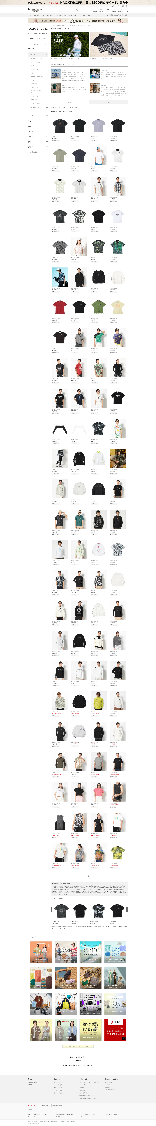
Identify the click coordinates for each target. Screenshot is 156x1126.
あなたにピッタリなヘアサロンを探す (37, 1114)
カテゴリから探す (58, 1087)
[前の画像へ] (51, 909)
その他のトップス (35, 103)
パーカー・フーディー (37, 76)
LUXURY (30, 1084)
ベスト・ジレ (34, 80)
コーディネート (108, 102)
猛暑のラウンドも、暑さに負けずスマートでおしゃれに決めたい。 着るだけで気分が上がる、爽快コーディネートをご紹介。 (74, 89)
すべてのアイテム (58, 1093)
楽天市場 (124, 6)
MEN (38, 38)
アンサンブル (34, 87)
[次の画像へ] (127, 909)
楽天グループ (115, 6)
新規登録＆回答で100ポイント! (101, 6)
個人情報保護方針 (38, 1121)
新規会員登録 (108, 1082)
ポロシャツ (34, 83)
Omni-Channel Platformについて (88, 1098)
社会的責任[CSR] (65, 1121)
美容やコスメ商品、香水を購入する (64, 1114)
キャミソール (34, 96)
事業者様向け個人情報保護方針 (52, 1121)
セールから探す (58, 1090)
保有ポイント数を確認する (112, 1114)
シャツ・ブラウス (35, 62)
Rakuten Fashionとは (85, 1085)
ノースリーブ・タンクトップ (38, 91)
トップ (52, 25)
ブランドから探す (58, 1082)
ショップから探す (58, 1085)
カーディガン (34, 69)
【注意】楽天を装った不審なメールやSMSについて (78, 1046)
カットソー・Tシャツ (36, 58)
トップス (32, 54)
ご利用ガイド (83, 1087)
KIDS (44, 38)
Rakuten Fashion (60, 25)
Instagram (108, 1087)
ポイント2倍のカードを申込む (88, 1114)
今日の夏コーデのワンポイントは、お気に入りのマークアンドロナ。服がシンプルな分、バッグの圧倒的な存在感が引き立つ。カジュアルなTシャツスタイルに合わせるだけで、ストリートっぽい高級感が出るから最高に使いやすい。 (74, 76)
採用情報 (73, 1121)
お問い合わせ (83, 1090)
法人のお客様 (83, 1093)
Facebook (107, 1085)
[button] (61, 912)
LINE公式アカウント (110, 1089)
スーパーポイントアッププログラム (89, 1082)
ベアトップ (34, 100)
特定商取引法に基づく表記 (86, 1095)
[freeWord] (38, 44)
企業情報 (30, 1121)
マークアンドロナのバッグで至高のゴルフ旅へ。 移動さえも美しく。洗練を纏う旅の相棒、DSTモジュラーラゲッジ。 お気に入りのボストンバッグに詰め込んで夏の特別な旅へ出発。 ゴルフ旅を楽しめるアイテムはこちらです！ (113, 91)
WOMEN (31, 38)
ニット (32, 66)
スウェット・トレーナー (37, 73)
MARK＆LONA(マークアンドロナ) (75, 25)
